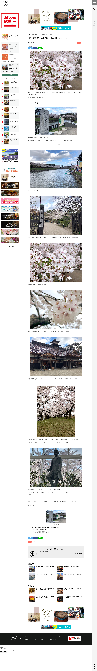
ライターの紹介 (78, 553)
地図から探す (27, 636)
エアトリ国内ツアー (10, 246)
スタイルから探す (35, 636)
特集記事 (58, 636)
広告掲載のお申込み (52, 639)
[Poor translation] (5, 652)
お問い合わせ (35, 639)
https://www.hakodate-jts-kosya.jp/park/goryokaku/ (47, 527)
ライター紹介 (51, 636)
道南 (29, 42)
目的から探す (43, 636)
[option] (56, 16)
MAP (46, 529)
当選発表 (26, 639)
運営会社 (42, 639)
